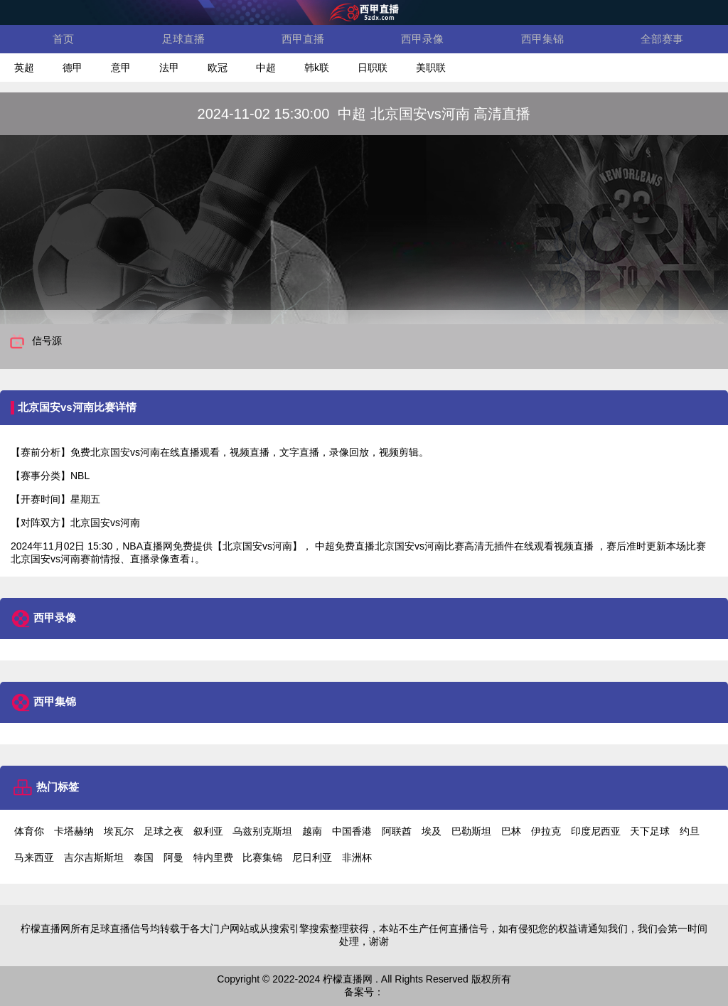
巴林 (511, 831)
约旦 (690, 831)
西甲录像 (422, 39)
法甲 (169, 67)
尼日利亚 (312, 857)
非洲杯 (357, 857)
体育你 (29, 831)
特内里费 (213, 857)
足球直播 (183, 39)
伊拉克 (546, 831)
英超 (24, 67)
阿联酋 (397, 831)
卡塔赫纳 (74, 831)
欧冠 (218, 67)
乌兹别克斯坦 (262, 831)
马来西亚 (34, 857)
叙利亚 (208, 831)
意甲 (121, 67)
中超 (266, 67)
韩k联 (316, 67)
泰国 (144, 857)
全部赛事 (662, 39)
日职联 (372, 67)
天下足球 (650, 831)
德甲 (72, 67)
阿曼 (173, 857)
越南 (312, 831)
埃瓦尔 (119, 831)
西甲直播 (303, 39)
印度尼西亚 (596, 831)
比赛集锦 (262, 857)
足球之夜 (163, 831)
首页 (63, 39)
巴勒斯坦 (471, 831)
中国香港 (352, 831)
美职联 (431, 67)
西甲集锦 (542, 39)
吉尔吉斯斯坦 (94, 857)
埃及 (431, 831)
